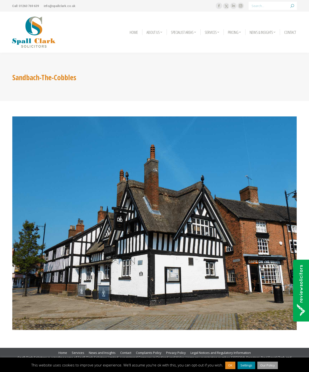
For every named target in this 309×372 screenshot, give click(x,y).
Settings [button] (246, 365)
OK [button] (230, 365)
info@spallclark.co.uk (59, 6)
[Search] (273, 6)
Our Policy (267, 365)
